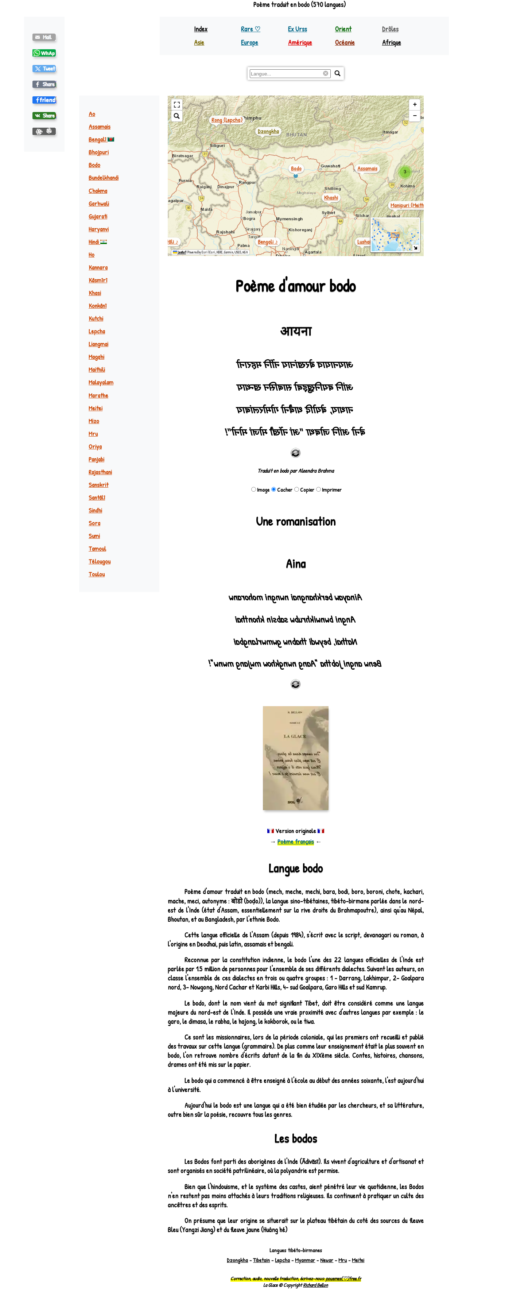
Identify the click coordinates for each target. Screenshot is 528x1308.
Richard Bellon (315, 1285)
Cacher (281, 490)
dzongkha (268, 131)
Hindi (98, 241)
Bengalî (101, 139)
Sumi (94, 535)
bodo (296, 168)
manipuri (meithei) (410, 205)
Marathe (98, 395)
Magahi (96, 356)
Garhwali (99, 203)
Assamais (99, 126)
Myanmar (305, 1260)
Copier (304, 490)
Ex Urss (297, 29)
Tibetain (261, 1260)
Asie (199, 42)
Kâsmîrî (98, 280)
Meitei (95, 408)
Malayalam (101, 382)
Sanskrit (98, 484)
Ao (92, 113)
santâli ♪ (168, 241)
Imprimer (329, 490)
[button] (405, 172)
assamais (367, 168)
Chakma (98, 190)
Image (260, 490)
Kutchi (96, 318)
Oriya (95, 446)
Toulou (97, 574)
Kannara (98, 267)
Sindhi (95, 510)
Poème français (295, 841)
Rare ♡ (250, 29)
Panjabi (96, 459)
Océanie (345, 42)
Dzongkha (237, 1260)
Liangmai (98, 344)
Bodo (94, 164)
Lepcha (97, 331)
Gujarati (98, 216)
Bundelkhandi (104, 177)
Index (200, 29)
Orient (343, 29)
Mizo (94, 421)
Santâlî (97, 497)
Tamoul (97, 548)
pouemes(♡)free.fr (343, 1278)
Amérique (300, 42)
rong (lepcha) (226, 120)
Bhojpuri (99, 152)
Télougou (99, 561)
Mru (93, 433)
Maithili (97, 369)
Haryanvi (99, 229)
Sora (94, 523)
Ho (91, 254)
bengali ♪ (268, 241)
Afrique (391, 42)
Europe (249, 42)
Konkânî (97, 305)
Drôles (390, 29)
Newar (326, 1260)
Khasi (95, 293)
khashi (331, 197)
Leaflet (179, 252)
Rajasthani (100, 472)
